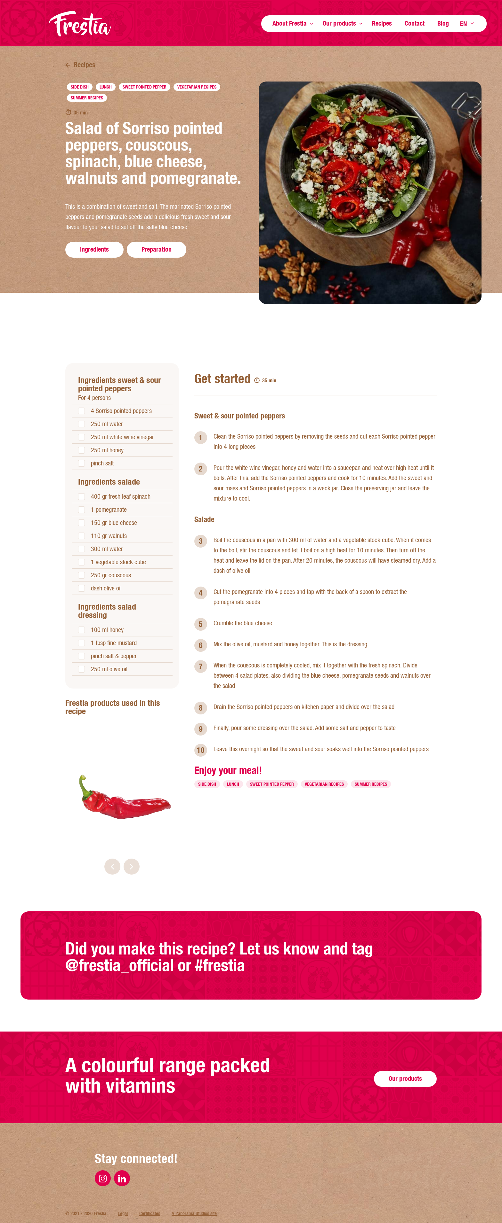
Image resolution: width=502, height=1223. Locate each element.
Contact (415, 23)
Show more (311, 23)
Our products (339, 23)
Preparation (157, 249)
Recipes (382, 23)
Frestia (80, 23)
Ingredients (94, 249)
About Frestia (289, 23)
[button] (112, 867)
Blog (443, 23)
